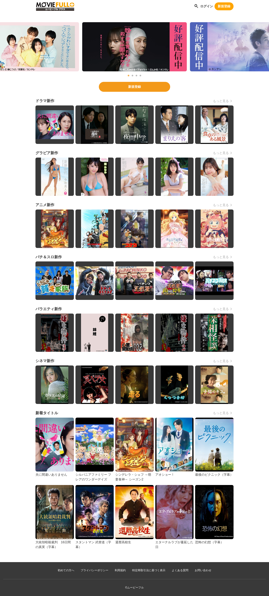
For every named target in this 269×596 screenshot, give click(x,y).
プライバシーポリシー (94, 570)
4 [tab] (140, 76)
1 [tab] (129, 76)
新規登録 (224, 6)
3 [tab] (136, 76)
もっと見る (221, 101)
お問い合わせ (203, 570)
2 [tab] (132, 76)
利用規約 (120, 570)
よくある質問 (180, 570)
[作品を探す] (196, 6)
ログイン (206, 6)
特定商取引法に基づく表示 (148, 570)
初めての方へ (66, 570)
